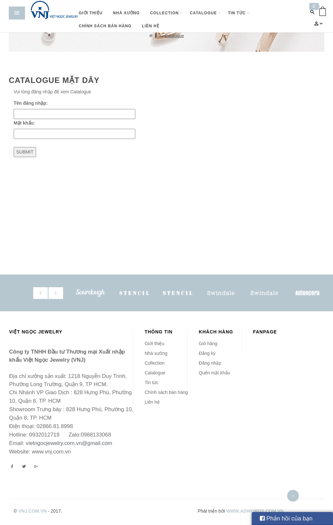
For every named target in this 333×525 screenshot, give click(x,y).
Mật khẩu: (24, 123)
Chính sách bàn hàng (166, 392)
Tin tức (152, 382)
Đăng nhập (210, 363)
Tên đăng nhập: (30, 103)
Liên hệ (152, 402)
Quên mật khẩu (214, 372)
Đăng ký (207, 353)
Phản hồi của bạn (286, 518)
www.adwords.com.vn (255, 511)
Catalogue (174, 35)
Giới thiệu (155, 343)
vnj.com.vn (32, 511)
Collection (155, 363)
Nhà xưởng (156, 353)
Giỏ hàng (208, 343)
